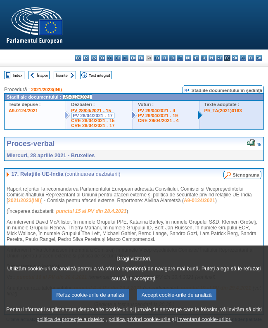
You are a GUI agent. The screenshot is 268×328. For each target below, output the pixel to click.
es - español (86, 58)
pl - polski (212, 58)
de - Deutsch (110, 58)
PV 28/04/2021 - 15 (91, 110)
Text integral (99, 75)
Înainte (62, 75)
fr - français (141, 58)
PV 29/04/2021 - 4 (156, 110)
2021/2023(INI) (46, 89)
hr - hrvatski (157, 58)
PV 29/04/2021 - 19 (158, 115)
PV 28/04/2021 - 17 (92, 115)
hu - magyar (188, 58)
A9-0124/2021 (23, 110)
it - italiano (164, 58)
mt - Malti (196, 58)
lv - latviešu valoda (172, 58)
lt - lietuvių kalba (180, 58)
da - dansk (102, 58)
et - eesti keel (117, 58)
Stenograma (245, 174)
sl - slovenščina (243, 58)
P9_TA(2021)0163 (223, 110)
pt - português (219, 58)
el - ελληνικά (125, 58)
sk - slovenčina (235, 58)
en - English (133, 58)
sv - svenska (259, 58)
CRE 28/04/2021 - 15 (92, 120)
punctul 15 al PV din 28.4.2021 (91, 211)
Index (17, 75)
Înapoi (42, 75)
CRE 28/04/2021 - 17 (92, 125)
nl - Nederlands (204, 58)
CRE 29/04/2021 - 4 (158, 120)
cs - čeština (94, 58)
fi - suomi (251, 58)
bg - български (78, 58)
